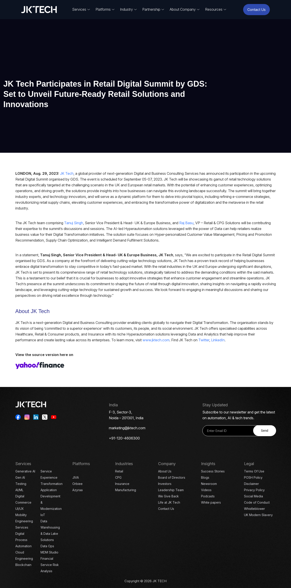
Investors (164, 484)
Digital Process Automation (23, 540)
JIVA (75, 477)
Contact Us (256, 9)
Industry (126, 9)
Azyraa (77, 490)
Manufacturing (125, 490)
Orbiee (77, 484)
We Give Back (168, 496)
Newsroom (209, 484)
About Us (164, 471)
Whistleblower (254, 509)
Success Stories (213, 471)
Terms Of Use (254, 471)
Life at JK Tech (169, 502)
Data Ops (47, 546)
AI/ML (19, 490)
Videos (206, 490)
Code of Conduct (257, 502)
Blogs (205, 477)
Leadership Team (171, 490)
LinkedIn (218, 340)
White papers (211, 502)
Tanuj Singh (73, 223)
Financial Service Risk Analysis (50, 565)
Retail (119, 471)
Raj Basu (186, 223)
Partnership (151, 9)
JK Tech (66, 173)
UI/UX (19, 509)
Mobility (21, 515)
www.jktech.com (155, 340)
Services (79, 9)
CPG (118, 477)
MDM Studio (49, 552)
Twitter (203, 340)
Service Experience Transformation (52, 477)
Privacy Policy (254, 490)
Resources (213, 9)
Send (264, 430)
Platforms (103, 9)
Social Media (253, 496)
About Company (183, 9)
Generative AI (25, 471)
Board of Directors (171, 477)
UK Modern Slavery (258, 515)
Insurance (122, 484)
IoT (43, 515)
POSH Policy (253, 477)
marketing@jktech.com (127, 428)
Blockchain (23, 565)
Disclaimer (251, 484)
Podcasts (208, 496)
